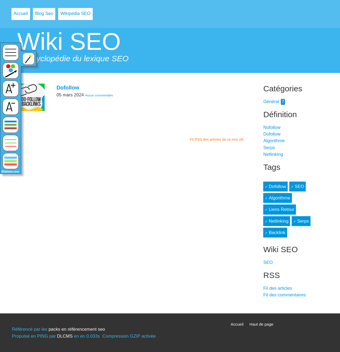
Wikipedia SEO (75, 13)
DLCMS (65, 336)
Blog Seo (44, 13)
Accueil (21, 13)
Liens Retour (281, 209)
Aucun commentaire (99, 95)
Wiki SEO (69, 41)
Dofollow (68, 88)
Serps (269, 147)
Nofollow (271, 127)
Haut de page (261, 324)
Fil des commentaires (284, 294)
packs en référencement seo (77, 329)
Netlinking (273, 154)
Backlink (277, 232)
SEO (299, 186)
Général (271, 101)
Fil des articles (277, 288)
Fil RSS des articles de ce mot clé (217, 139)
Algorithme (274, 140)
